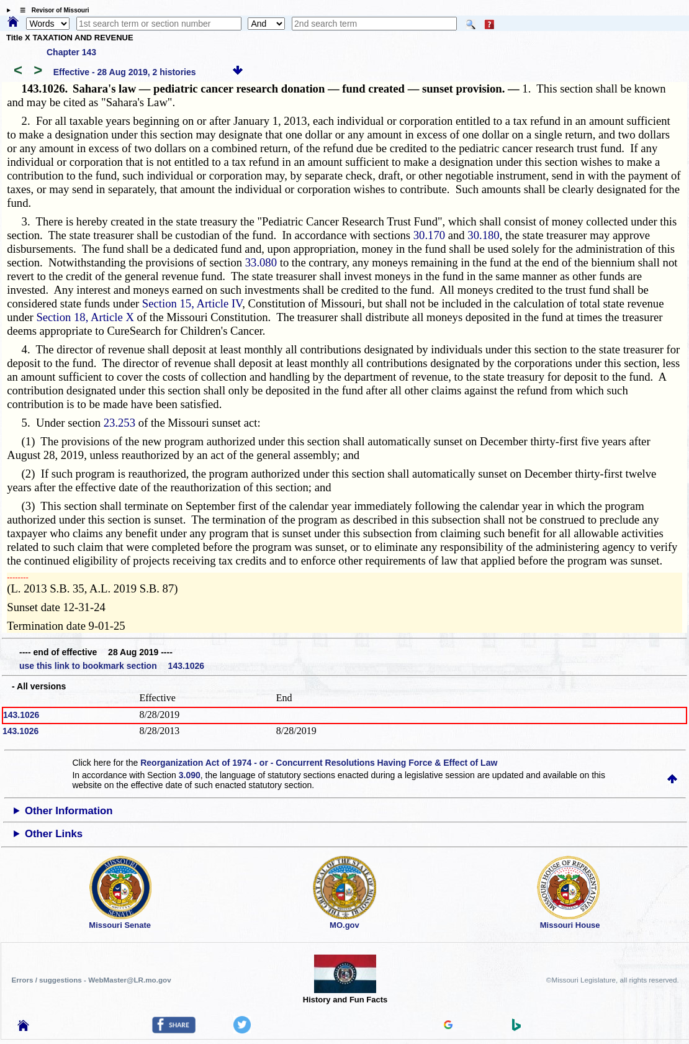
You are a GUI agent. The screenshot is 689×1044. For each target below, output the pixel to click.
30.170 (429, 235)
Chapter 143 (71, 52)
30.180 (483, 235)
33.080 (261, 262)
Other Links (54, 834)
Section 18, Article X (85, 317)
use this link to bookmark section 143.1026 (111, 666)
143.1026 (21, 715)
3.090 (189, 775)
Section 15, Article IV (192, 303)
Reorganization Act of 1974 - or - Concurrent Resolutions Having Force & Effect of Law (318, 763)
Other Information (69, 811)
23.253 (119, 422)
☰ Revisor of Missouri (51, 10)
